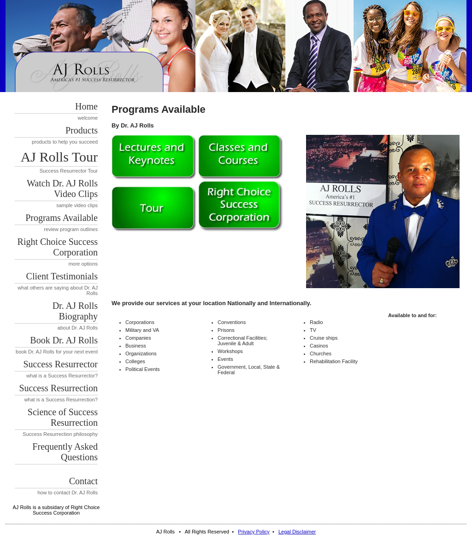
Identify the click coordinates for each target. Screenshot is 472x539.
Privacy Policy (253, 531)
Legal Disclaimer (297, 531)
